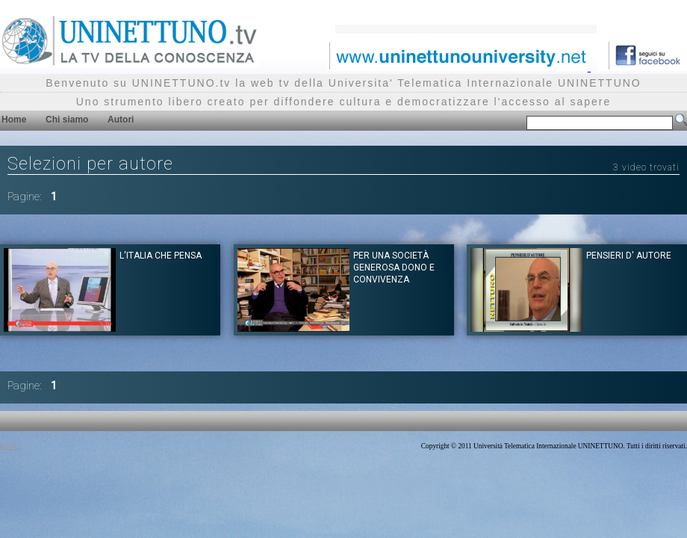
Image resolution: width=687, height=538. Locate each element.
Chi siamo (67, 119)
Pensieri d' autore (628, 255)
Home (13, 119)
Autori (121, 119)
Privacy (11, 446)
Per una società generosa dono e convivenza (394, 267)
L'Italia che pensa (160, 255)
